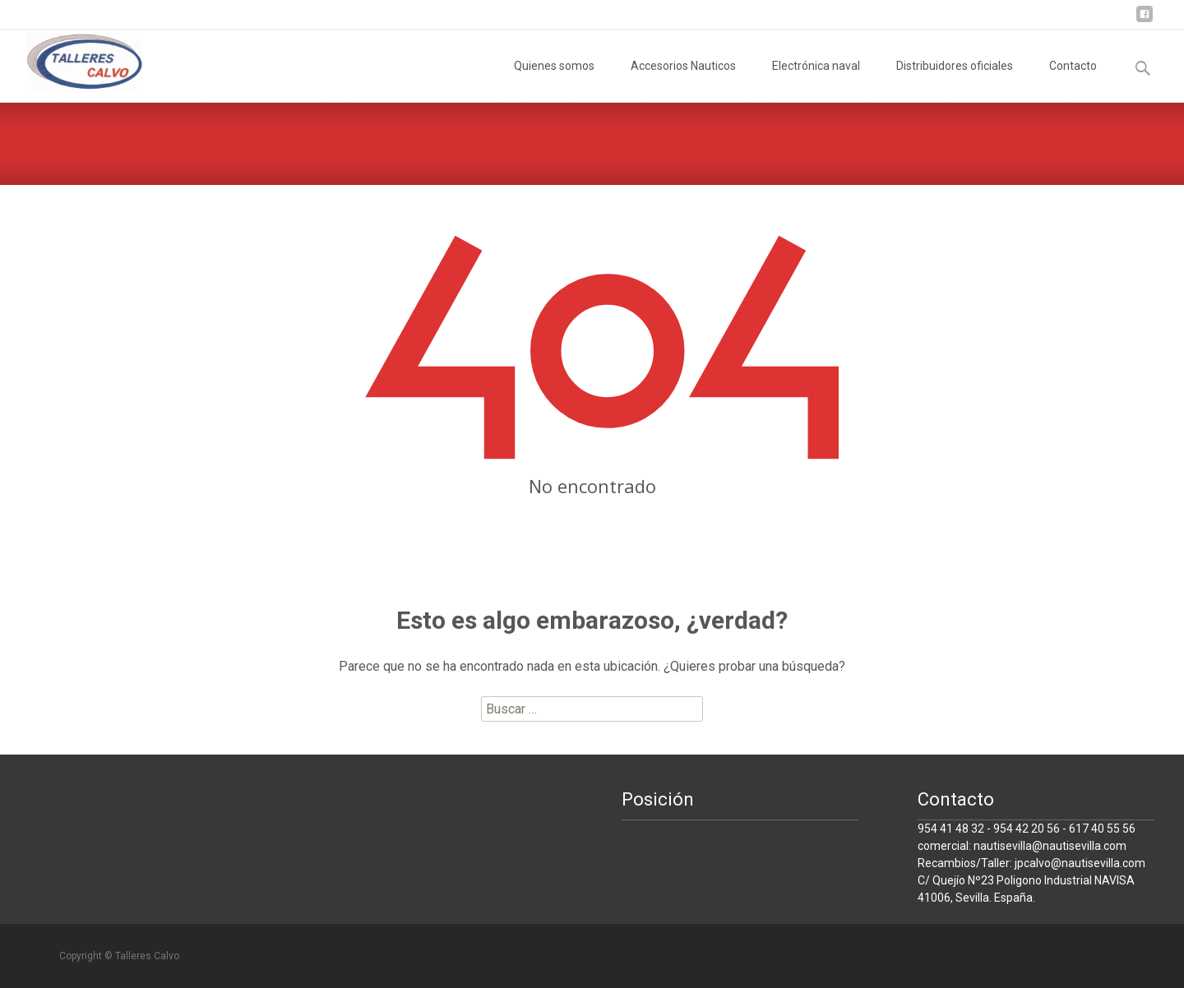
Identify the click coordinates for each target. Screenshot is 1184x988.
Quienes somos (554, 80)
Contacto (1073, 80)
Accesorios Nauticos (683, 80)
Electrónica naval (816, 80)
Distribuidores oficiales (954, 80)
